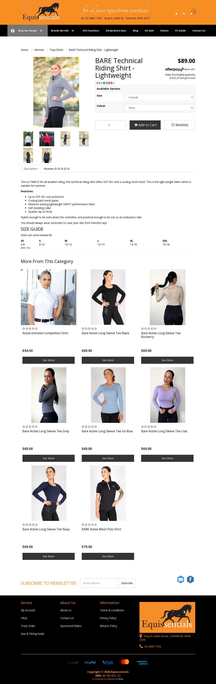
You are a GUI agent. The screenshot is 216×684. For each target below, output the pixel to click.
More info (180, 69)
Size (99, 95)
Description (31, 168)
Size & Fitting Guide (32, 633)
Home (24, 50)
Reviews (56, 168)
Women (39, 50)
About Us (66, 610)
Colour (101, 106)
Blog (135, 30)
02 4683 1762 (150, 646)
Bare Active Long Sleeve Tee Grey (45, 431)
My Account (28, 610)
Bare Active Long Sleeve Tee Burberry (161, 335)
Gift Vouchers (91, 30)
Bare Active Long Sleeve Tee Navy (46, 529)
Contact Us (198, 30)
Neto (120, 678)
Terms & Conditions (112, 610)
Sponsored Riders (71, 626)
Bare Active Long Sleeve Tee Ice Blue (107, 431)
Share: (105, 82)
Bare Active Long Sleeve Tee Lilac (164, 431)
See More (48, 360)
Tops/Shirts (56, 50)
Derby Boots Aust (116, 30)
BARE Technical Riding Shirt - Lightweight (93, 50)
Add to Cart (145, 125)
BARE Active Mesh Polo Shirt (101, 529)
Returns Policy (108, 626)
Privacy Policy (108, 618)
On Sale (149, 30)
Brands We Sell (60, 30)
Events (164, 30)
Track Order (28, 626)
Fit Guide (180, 30)
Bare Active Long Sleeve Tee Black (105, 333)
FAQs (24, 618)
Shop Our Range (27, 30)
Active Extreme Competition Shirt (45, 333)
